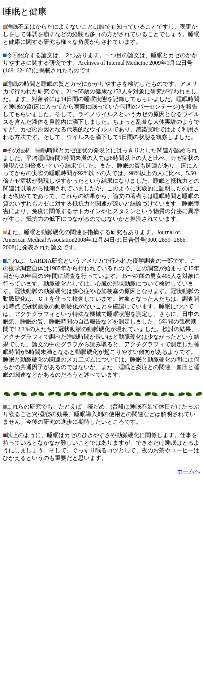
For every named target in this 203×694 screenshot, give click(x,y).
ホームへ (188, 471)
